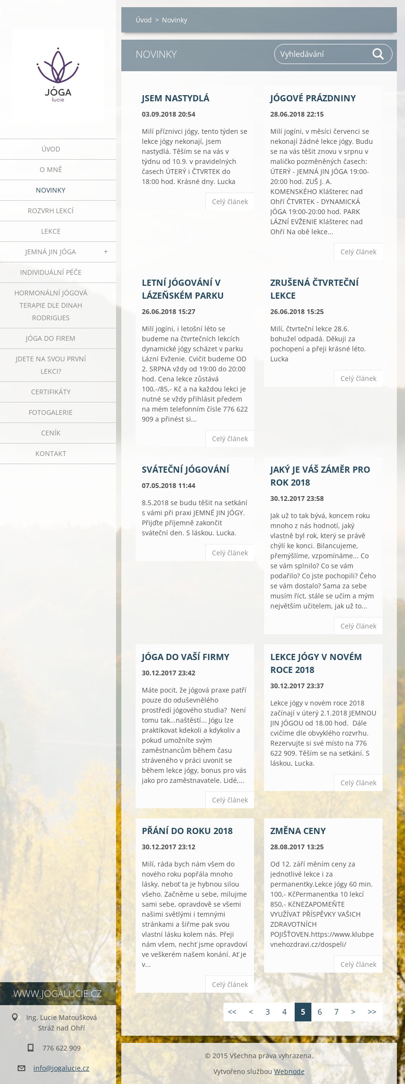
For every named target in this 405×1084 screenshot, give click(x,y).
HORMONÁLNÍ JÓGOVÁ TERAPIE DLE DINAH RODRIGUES (50, 305)
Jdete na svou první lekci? (51, 365)
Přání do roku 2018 (187, 830)
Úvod (51, 148)
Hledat (379, 54)
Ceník (51, 432)
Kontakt (50, 453)
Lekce (51, 231)
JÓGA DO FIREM (50, 338)
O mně (51, 169)
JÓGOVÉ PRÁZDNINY (313, 98)
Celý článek (230, 201)
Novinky (50, 190)
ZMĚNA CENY (298, 830)
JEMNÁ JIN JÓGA (50, 251)
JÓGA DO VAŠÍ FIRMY (185, 656)
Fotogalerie (51, 412)
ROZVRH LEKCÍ (51, 210)
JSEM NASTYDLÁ (175, 98)
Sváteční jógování (185, 469)
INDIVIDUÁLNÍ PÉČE (51, 272)
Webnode (289, 1071)
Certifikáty (51, 391)
